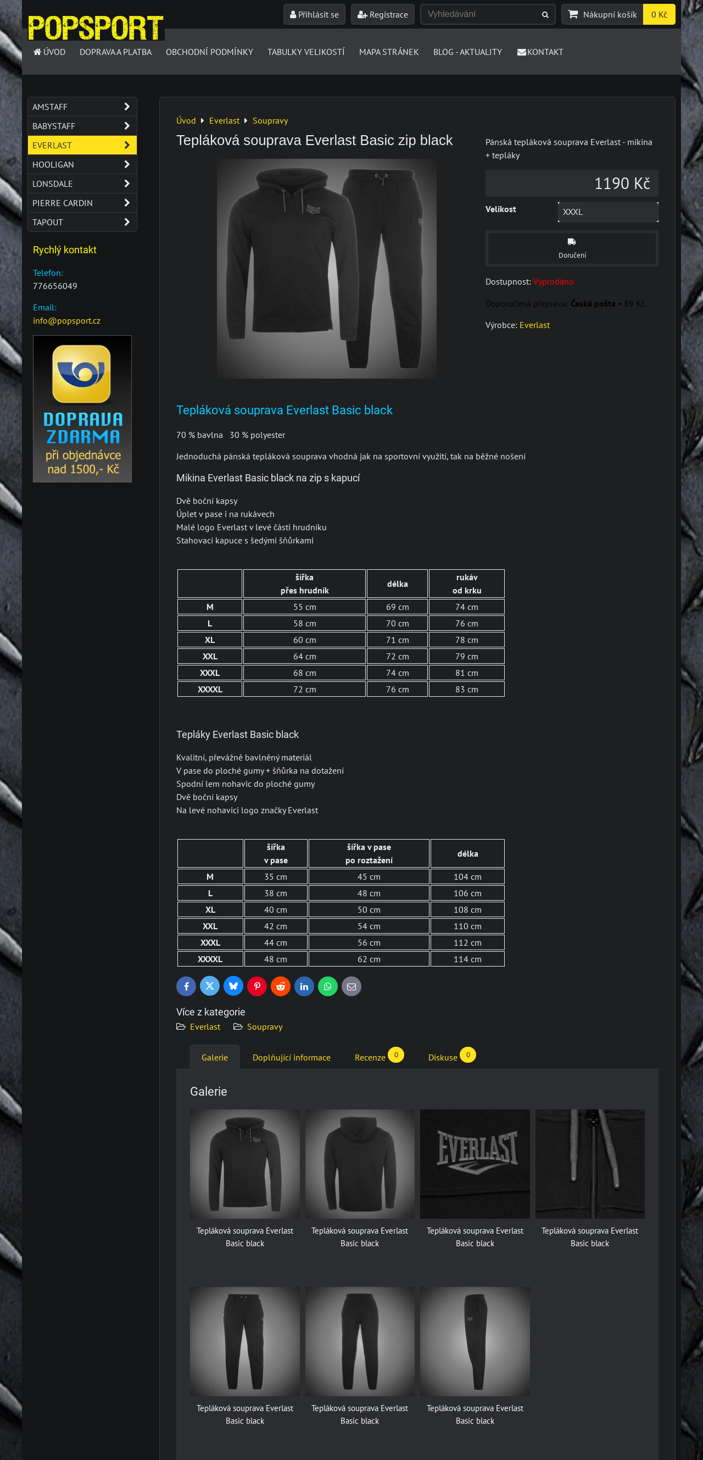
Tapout (84, 222)
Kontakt (540, 51)
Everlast (205, 1026)
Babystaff (84, 125)
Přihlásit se (314, 14)
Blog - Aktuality (467, 51)
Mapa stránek (389, 51)
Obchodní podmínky (209, 51)
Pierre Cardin (84, 202)
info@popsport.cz (67, 320)
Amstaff (84, 106)
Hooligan (84, 164)
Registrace (383, 14)
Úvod (48, 51)
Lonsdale (84, 183)
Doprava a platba (116, 51)
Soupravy (264, 1026)
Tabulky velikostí (306, 51)
